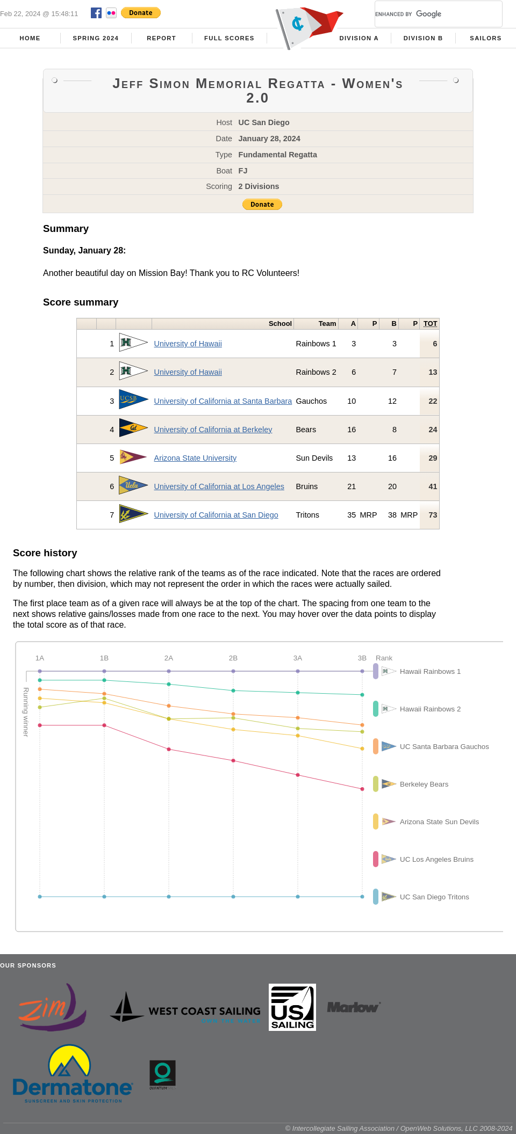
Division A (358, 38)
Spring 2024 (96, 38)
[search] (425, 14)
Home (30, 38)
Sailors (485, 38)
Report (161, 38)
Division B (423, 38)
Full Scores (229, 38)
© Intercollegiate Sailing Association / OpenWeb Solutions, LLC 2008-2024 (399, 1128)
